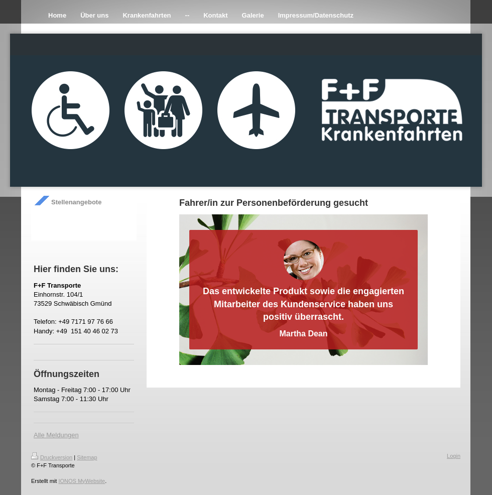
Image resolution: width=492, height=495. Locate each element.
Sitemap (87, 457)
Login (453, 456)
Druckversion (51, 457)
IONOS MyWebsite (81, 481)
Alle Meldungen (56, 435)
